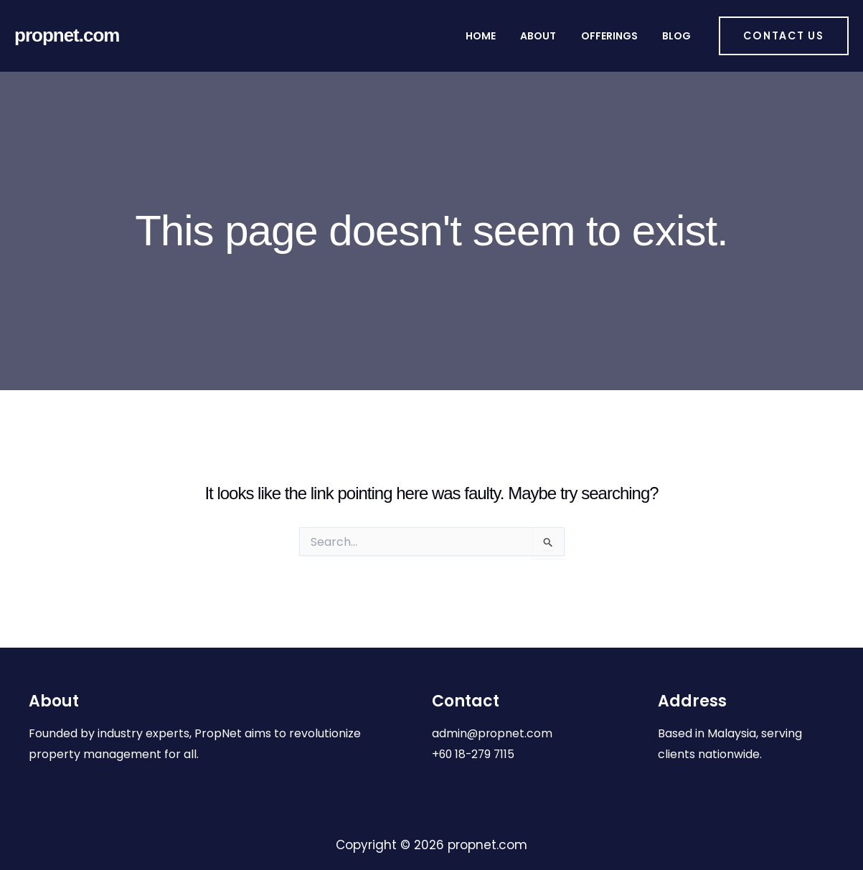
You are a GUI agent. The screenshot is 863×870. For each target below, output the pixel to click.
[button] (784, 35)
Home (519, 36)
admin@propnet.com (493, 733)
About (565, 36)
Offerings (623, 36)
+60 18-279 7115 (475, 754)
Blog (678, 36)
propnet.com (66, 35)
